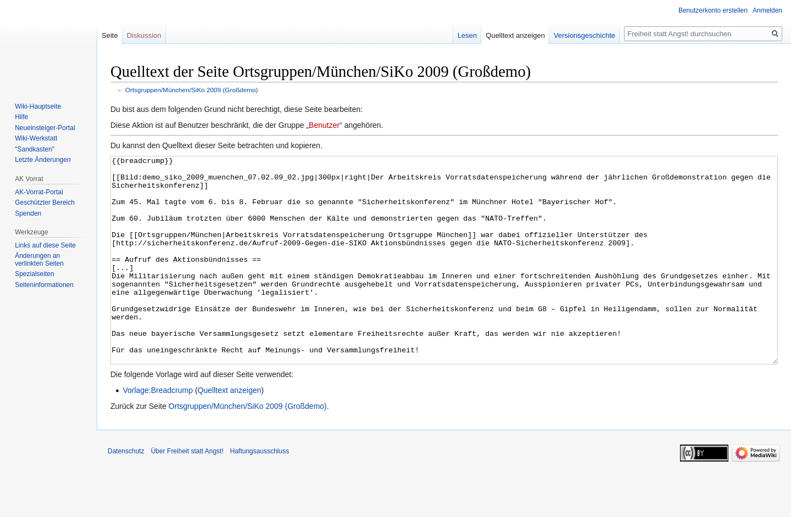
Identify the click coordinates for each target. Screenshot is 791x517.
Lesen (467, 35)
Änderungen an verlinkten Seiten (39, 259)
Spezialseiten (34, 274)
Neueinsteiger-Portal (45, 128)
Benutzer (324, 125)
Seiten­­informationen (44, 285)
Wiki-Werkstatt (36, 138)
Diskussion (144, 35)
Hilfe (21, 117)
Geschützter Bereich (45, 202)
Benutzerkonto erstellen (713, 10)
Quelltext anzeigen (229, 431)
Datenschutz (126, 492)
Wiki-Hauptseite (38, 106)
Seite (110, 35)
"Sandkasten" (34, 149)
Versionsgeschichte (584, 35)
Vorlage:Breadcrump (157, 431)
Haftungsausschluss (259, 492)
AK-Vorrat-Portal (39, 192)
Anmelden (767, 10)
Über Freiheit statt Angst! (187, 492)
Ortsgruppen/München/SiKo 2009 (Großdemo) (191, 89)
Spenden (28, 213)
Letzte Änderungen (42, 160)
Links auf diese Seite (45, 245)
